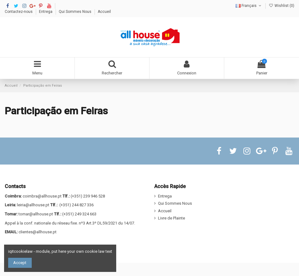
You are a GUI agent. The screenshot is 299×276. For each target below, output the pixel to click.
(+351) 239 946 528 (88, 196)
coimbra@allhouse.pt (42, 196)
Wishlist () (281, 5)
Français (249, 5)
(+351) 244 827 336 (76, 205)
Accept (19, 262)
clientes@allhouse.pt (38, 232)
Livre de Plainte (171, 218)
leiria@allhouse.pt (33, 205)
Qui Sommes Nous (75, 11)
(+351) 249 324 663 (79, 214)
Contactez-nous (19, 11)
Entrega (46, 11)
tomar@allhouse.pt (36, 214)
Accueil (104, 11)
